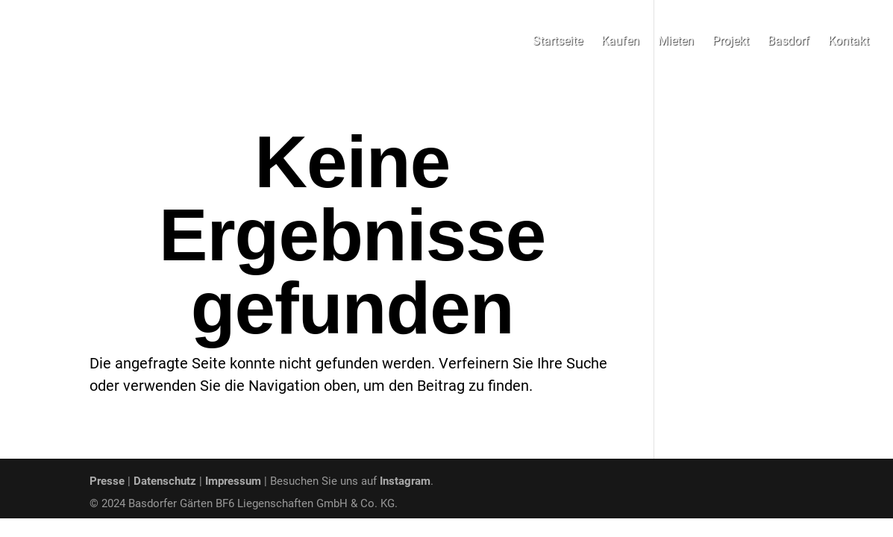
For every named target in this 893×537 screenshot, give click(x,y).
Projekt (730, 42)
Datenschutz (165, 481)
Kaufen (620, 42)
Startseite (558, 42)
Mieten (676, 42)
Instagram (405, 481)
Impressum (233, 481)
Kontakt (848, 42)
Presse (107, 481)
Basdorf (788, 42)
